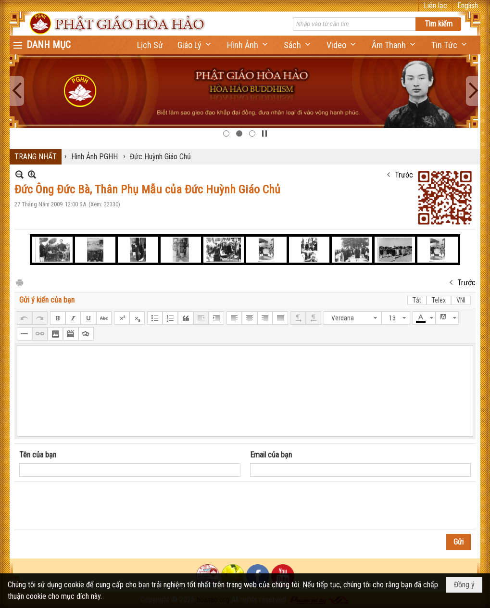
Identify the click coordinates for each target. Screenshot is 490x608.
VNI (460, 300)
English (467, 5)
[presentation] (92, 506)
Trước (404, 174)
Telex (439, 300)
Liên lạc (435, 5)
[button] (195, 45)
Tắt (417, 300)
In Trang (19, 282)
